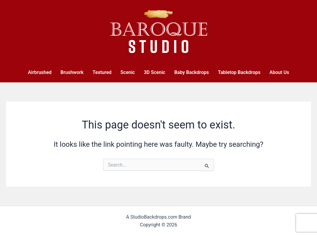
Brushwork (71, 72)
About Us (279, 72)
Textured (101, 72)
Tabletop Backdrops (239, 72)
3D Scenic (154, 72)
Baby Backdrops (191, 72)
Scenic (128, 72)
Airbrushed (39, 72)
